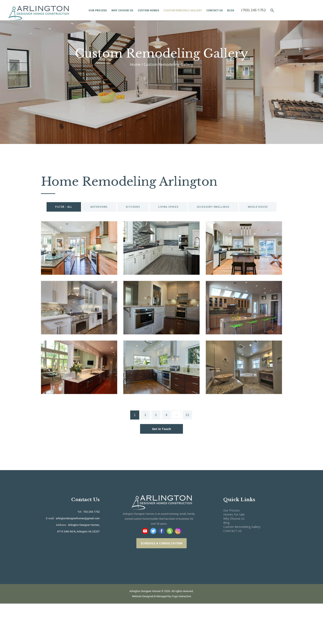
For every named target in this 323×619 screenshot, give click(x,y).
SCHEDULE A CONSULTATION (161, 558)
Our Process (231, 526)
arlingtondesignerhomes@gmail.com (78, 533)
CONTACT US (232, 546)
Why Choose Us (234, 534)
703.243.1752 (91, 527)
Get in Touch (161, 444)
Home (135, 64)
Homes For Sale (234, 530)
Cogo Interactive (181, 611)
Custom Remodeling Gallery (241, 542)
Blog (226, 538)
